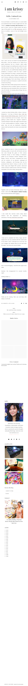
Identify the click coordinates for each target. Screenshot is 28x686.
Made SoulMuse (18, 684)
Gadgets (5, 303)
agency (17, 193)
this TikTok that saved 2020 (16, 217)
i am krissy (14, 8)
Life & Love (11, 303)
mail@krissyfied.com (14, 434)
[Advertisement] (14, 574)
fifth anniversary (18, 29)
